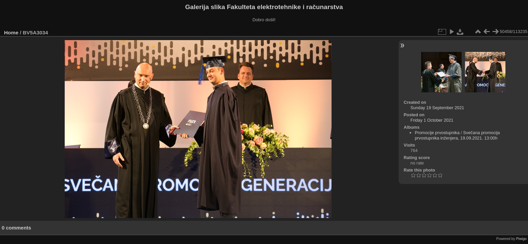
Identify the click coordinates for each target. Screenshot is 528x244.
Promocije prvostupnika (437, 132)
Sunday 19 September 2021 (437, 107)
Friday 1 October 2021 (431, 120)
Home (11, 32)
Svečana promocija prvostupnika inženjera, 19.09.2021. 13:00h (457, 135)
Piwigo (521, 239)
